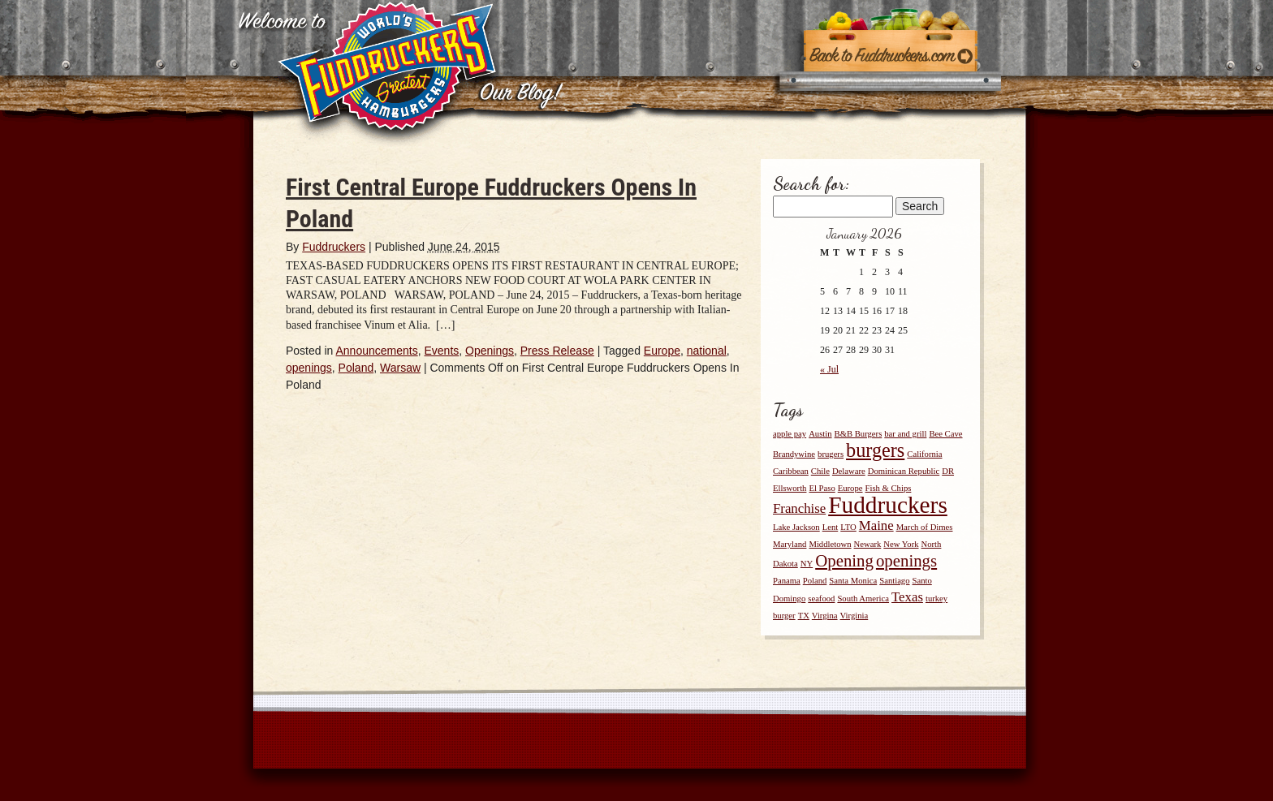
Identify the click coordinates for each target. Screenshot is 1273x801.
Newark (868, 544)
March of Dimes (924, 527)
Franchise (799, 508)
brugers (831, 454)
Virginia (854, 615)
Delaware (848, 471)
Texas (907, 597)
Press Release (557, 350)
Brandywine (794, 454)
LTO (848, 527)
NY (806, 563)
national (707, 350)
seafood (821, 598)
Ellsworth (789, 488)
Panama (786, 580)
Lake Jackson (796, 527)
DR (948, 471)
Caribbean (791, 471)
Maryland (789, 544)
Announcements (377, 350)
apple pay (789, 433)
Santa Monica (853, 580)
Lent (830, 527)
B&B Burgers (858, 433)
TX (803, 615)
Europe (662, 350)
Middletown (830, 544)
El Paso (822, 488)
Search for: (811, 183)
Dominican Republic (904, 471)
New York (900, 544)
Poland (356, 367)
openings (309, 367)
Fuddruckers (333, 246)
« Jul (829, 369)
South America (863, 598)
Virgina (825, 615)
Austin (820, 433)
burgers (875, 450)
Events (441, 350)
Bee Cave (945, 433)
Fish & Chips (888, 488)
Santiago (894, 580)
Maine (876, 525)
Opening (844, 561)
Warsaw (400, 367)
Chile (820, 471)
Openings (489, 350)
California (924, 454)
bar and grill (905, 433)
